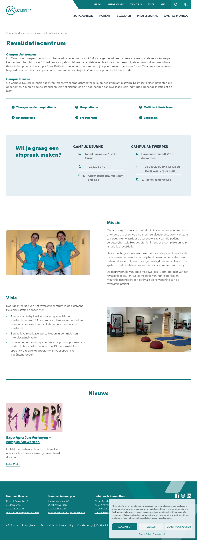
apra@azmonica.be (158, 179)
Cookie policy (85, 525)
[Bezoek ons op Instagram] (183, 496)
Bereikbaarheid (116, 4)
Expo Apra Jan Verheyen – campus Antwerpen (29, 439)
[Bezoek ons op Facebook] (177, 496)
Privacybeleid (159, 534)
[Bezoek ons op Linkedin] (189, 496)
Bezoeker (124, 16)
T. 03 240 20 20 (57, 508)
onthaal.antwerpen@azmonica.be (66, 512)
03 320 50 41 (97, 166)
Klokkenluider (104, 525)
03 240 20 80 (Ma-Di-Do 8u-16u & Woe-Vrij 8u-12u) (163, 168)
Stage (151, 4)
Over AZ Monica (176, 16)
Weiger (151, 526)
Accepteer (124, 526)
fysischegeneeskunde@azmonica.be (105, 177)
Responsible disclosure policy (57, 525)
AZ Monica (12, 525)
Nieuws (97, 4)
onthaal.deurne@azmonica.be (22, 512)
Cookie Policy (145, 534)
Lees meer (13, 464)
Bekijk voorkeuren (179, 526)
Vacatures (136, 4)
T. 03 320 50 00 (15, 508)
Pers (163, 4)
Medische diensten (32, 33)
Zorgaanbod (83, 16)
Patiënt (105, 16)
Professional (147, 16)
